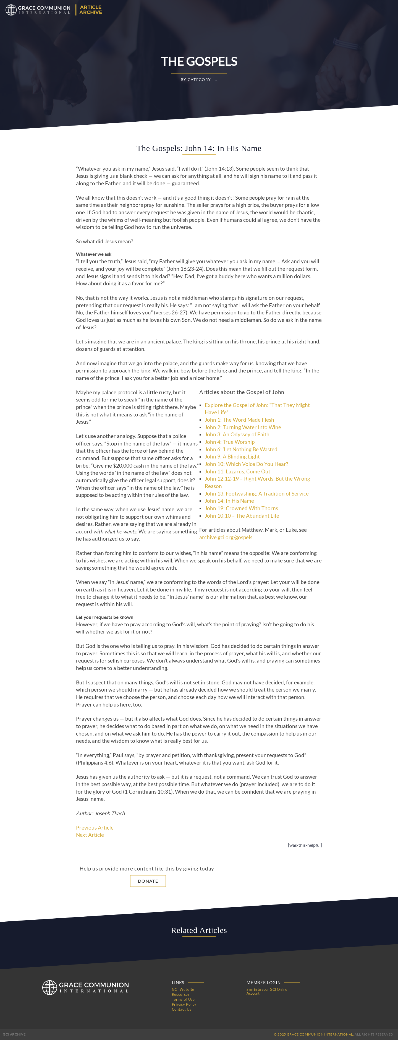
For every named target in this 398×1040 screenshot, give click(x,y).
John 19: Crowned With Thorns (241, 508)
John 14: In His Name (229, 501)
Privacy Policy (184, 1004)
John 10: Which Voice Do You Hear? (246, 464)
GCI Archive (14, 1034)
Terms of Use (183, 999)
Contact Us (182, 1009)
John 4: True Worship (230, 442)
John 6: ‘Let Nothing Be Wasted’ (242, 449)
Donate (148, 880)
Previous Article (95, 828)
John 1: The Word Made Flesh (239, 420)
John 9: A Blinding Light (232, 456)
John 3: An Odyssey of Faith (237, 434)
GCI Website (183, 989)
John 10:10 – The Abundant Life (242, 516)
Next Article (90, 835)
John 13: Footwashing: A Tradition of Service (257, 494)
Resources (181, 994)
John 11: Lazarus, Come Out (237, 471)
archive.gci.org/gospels (225, 537)
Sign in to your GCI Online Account (267, 991)
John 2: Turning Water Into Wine (243, 427)
